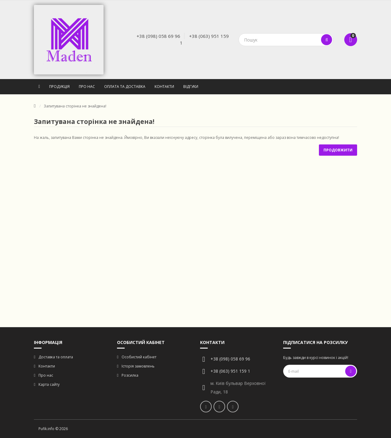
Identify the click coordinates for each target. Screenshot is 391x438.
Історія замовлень (138, 366)
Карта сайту (49, 384)
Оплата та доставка (124, 86)
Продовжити (338, 150)
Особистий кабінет (139, 357)
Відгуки (190, 86)
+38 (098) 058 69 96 (158, 36)
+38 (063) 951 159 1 (230, 371)
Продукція (59, 86)
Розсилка (130, 375)
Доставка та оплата (55, 357)
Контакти (164, 86)
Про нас (87, 86)
